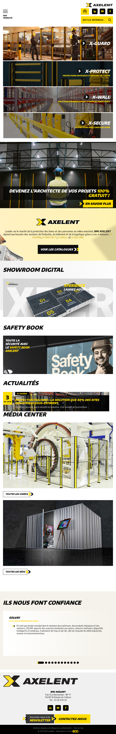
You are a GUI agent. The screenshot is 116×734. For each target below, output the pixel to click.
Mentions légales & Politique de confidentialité (52, 728)
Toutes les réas (15, 571)
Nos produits (9, 14)
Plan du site (78, 728)
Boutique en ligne (85, 11)
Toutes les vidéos (16, 494)
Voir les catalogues (56, 249)
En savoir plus (98, 203)
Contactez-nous (72, 719)
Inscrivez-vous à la (40, 719)
